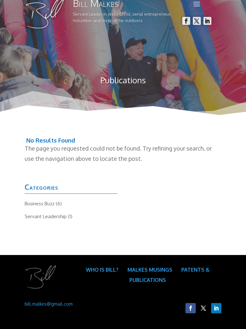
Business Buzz (39, 204)
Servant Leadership (46, 216)
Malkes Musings (149, 270)
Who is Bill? (102, 270)
